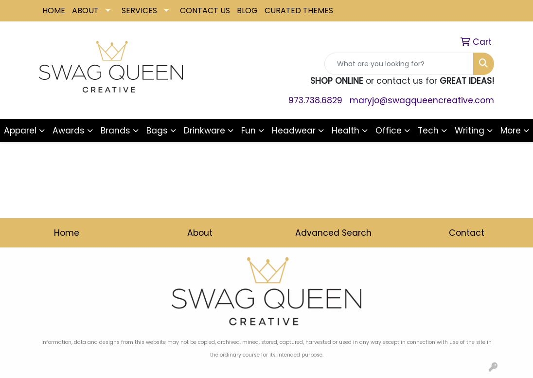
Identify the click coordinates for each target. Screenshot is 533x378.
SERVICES (139, 10)
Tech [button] (428, 130)
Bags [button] (157, 130)
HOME (53, 10)
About (200, 233)
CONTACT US (205, 10)
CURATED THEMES (299, 10)
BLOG (247, 10)
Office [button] (388, 130)
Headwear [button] (294, 130)
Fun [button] (248, 130)
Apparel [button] (20, 130)
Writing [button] (469, 130)
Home (66, 233)
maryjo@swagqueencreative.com (422, 100)
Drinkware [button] (204, 130)
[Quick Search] (399, 64)
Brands (115, 130)
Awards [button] (69, 130)
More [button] (510, 130)
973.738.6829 (315, 100)
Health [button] (345, 130)
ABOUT (85, 10)
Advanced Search (333, 233)
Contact (466, 233)
